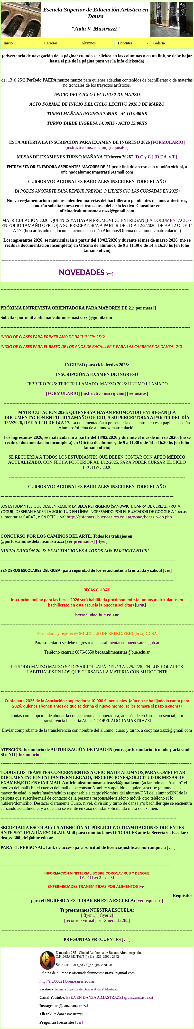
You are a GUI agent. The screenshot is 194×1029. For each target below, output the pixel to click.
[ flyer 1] (89, 915)
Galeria (159, 43)
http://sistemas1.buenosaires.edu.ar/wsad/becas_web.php (119, 517)
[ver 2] (97, 877)
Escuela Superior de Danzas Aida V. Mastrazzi (87, 989)
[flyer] (102, 541)
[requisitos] (119, 147)
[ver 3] (108, 877)
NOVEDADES (81, 272)
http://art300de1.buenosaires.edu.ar (66, 981)
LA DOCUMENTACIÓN (169, 220)
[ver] (109, 274)
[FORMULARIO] (168, 142)
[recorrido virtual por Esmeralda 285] (97, 920)
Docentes (125, 43)
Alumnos (88, 43)
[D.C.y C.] (143, 156)
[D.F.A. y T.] (166, 156)
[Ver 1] (85, 877)
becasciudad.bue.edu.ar (97, 614)
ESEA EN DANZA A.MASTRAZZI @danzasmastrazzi (109, 997)
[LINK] (140, 605)
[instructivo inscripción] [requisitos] (114, 393)
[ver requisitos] (149, 900)
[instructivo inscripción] (86, 147)
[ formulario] (28, 754)
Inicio (8, 43)
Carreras (50, 43)
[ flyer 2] (105, 915)
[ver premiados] (80, 541)
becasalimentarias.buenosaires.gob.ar (126, 642)
